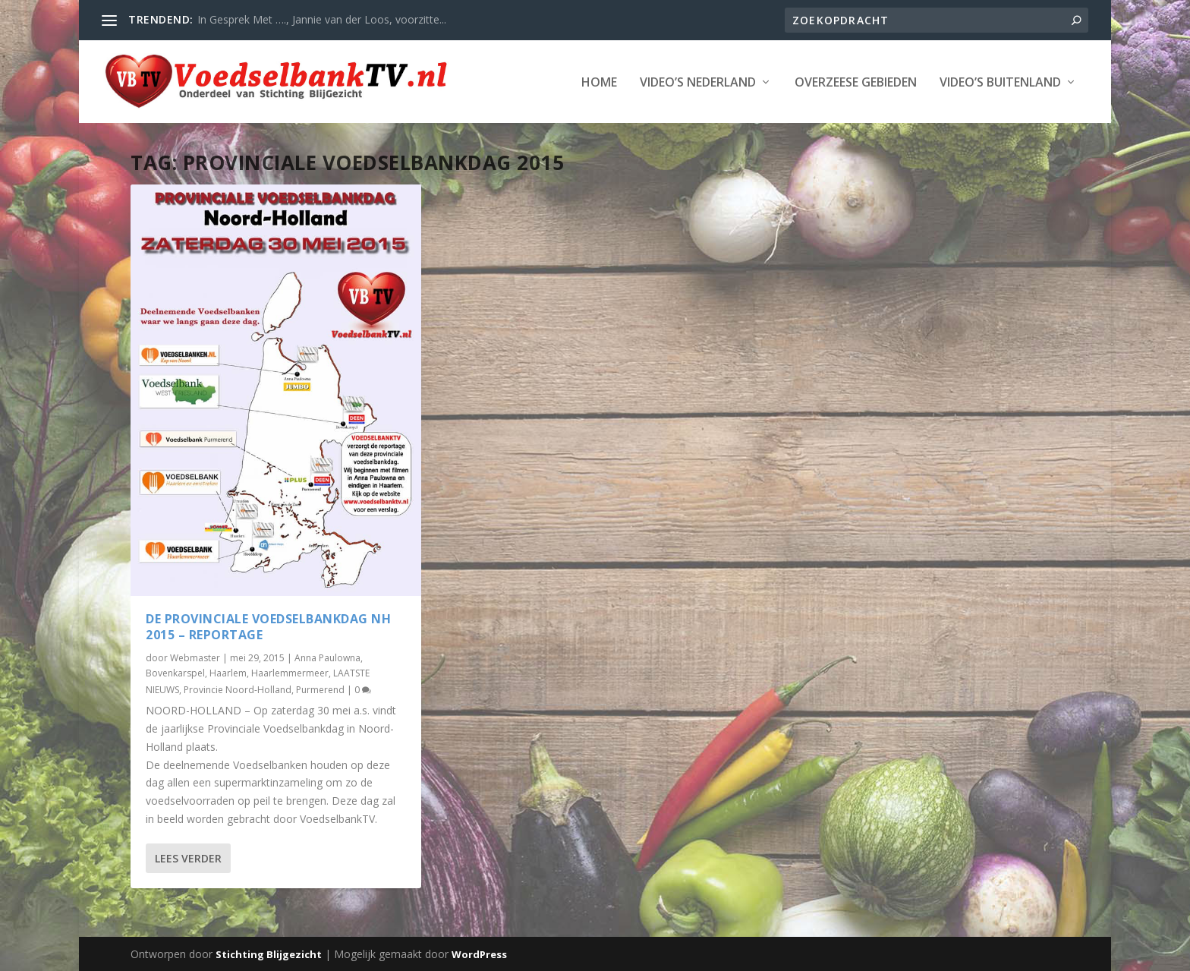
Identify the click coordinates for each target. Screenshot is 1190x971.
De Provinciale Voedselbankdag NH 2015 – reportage (268, 625)
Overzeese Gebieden (856, 82)
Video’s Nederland (698, 82)
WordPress (479, 953)
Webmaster (195, 655)
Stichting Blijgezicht (269, 953)
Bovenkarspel (175, 671)
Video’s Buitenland (1000, 82)
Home (599, 82)
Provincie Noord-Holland (237, 687)
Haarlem (228, 671)
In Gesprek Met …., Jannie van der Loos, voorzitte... (321, 19)
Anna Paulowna (327, 655)
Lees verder (188, 856)
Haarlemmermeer (290, 671)
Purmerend (320, 687)
